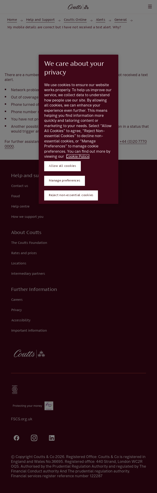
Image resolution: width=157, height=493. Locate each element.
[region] (78, 129)
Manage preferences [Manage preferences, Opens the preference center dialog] (64, 180)
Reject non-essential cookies (71, 195)
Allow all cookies (62, 166)
